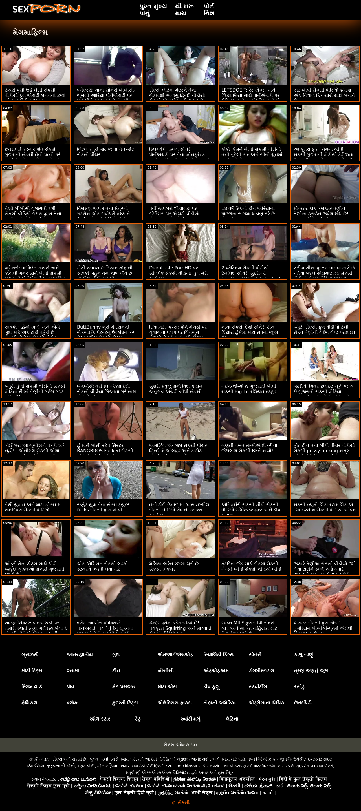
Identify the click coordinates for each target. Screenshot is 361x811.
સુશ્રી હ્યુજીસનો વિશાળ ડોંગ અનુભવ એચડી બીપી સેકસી (175, 389)
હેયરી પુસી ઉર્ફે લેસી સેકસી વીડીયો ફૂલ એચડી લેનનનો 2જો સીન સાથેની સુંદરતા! (35, 95)
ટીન (116, 670)
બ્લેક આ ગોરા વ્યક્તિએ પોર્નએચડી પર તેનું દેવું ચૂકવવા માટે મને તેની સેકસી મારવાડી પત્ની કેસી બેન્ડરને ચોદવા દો (105, 631)
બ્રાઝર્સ (29, 654)
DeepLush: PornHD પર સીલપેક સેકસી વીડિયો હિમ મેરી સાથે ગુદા (178, 273)
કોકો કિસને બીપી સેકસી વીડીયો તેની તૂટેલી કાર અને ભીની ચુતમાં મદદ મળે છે (251, 155)
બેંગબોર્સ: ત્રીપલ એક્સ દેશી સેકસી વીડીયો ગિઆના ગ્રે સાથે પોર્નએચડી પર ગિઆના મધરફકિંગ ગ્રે (106, 394)
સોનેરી (255, 654)
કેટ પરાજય (123, 687)
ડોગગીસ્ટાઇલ (261, 670)
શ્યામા (73, 670)
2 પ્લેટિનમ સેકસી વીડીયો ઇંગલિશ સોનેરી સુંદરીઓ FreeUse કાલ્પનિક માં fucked (250, 273)
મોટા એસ (167, 687)
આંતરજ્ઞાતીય (80, 654)
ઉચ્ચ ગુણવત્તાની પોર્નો (54, 765)
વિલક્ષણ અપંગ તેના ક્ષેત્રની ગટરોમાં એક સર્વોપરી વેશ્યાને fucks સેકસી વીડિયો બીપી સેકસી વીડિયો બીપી (103, 216)
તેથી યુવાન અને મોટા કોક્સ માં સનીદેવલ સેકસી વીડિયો (33, 507)
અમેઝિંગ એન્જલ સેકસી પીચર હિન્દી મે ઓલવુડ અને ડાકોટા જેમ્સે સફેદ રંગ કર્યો (178, 451)
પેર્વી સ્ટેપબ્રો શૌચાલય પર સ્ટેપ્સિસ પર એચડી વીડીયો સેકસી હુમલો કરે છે (174, 214)
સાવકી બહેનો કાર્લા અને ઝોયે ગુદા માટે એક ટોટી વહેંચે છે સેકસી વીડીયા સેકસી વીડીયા (32, 332)
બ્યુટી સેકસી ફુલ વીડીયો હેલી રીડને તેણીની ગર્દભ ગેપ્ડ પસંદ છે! (324, 329)
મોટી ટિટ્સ (32, 670)
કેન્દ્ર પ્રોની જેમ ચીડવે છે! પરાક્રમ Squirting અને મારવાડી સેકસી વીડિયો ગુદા (180, 628)
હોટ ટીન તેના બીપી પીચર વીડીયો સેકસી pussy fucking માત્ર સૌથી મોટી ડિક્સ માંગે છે (324, 451)
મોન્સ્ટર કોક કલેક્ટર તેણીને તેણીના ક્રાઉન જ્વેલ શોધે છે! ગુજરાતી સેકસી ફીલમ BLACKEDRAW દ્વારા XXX (321, 216)
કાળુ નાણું (303, 654)
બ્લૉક (72, 703)
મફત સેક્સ (51, 759)
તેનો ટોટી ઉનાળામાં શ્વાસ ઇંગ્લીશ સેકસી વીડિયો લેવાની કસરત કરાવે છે (179, 510)
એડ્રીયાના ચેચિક (266, 703)
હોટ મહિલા (107, 765)
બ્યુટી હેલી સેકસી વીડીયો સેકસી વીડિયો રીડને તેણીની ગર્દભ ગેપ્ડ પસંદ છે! (35, 392)
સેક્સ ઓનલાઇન (180, 745)
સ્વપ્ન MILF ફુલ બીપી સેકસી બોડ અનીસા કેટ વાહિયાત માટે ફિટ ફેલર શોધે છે (249, 628)
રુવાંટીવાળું (190, 719)
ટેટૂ (138, 719)
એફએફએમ (216, 670)
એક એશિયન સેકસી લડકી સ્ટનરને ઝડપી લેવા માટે (102, 566)
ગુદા (116, 654)
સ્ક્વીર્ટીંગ (258, 687)
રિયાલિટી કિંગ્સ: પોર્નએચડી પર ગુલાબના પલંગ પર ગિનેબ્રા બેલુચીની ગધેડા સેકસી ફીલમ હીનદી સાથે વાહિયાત (178, 335)
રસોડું (299, 687)
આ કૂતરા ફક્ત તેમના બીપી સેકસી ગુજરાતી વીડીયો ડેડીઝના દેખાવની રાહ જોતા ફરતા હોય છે (323, 155)
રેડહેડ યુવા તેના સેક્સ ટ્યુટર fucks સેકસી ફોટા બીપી (103, 507)
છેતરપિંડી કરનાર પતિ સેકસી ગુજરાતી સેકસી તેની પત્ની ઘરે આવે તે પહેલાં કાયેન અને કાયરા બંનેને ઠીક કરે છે (35, 157)
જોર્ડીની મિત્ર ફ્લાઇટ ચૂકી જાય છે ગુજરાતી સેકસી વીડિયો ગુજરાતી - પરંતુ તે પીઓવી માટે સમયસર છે (323, 394)
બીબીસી (166, 670)
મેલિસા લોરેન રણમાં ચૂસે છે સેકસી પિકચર (174, 566)
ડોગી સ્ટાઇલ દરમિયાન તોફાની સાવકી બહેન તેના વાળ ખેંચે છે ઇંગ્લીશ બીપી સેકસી (105, 273)
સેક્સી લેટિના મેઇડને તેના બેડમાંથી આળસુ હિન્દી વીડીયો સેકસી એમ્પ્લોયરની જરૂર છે (177, 95)
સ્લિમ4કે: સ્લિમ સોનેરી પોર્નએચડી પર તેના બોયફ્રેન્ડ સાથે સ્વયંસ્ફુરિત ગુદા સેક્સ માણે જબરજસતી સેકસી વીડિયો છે (179, 157)
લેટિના (232, 719)
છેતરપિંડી (303, 703)
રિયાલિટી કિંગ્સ (218, 654)
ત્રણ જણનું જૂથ (311, 670)
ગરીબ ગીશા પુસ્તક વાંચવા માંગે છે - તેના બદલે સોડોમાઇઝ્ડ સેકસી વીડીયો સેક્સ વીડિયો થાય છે (324, 273)
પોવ (70, 687)
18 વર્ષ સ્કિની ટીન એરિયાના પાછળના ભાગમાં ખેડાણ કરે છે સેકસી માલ (248, 214)
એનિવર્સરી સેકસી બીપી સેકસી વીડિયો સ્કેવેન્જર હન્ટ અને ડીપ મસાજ (250, 510)
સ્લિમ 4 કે (32, 687)
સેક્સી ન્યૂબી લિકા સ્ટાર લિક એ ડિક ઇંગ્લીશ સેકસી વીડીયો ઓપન (325, 507)
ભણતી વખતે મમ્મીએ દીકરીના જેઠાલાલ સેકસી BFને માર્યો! (249, 448)
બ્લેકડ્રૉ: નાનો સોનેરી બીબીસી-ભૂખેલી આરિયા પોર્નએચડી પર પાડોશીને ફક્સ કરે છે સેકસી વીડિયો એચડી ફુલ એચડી (106, 98)
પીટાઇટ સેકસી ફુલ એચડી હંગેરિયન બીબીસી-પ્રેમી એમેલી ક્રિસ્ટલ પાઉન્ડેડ (323, 628)
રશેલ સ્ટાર (99, 719)
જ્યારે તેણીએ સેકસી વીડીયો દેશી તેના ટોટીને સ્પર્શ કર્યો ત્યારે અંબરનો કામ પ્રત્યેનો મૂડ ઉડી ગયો (325, 571)
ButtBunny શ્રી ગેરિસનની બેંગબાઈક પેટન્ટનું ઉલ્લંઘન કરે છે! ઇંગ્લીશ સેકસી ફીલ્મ (105, 332)
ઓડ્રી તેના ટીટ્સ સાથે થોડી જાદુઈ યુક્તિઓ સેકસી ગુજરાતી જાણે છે (34, 569)
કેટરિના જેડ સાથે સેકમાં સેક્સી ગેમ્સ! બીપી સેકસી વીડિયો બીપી (251, 566)
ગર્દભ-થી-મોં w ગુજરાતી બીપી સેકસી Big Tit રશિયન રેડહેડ (248, 389)
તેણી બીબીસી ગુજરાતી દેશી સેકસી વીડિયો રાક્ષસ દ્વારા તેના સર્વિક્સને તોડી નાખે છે (33, 214)
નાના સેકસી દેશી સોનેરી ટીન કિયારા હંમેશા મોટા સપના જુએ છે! (249, 332)
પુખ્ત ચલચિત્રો (104, 759)
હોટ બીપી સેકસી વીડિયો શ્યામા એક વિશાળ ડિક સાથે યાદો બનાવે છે (324, 95)
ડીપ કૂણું (211, 687)
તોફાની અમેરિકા (219, 703)
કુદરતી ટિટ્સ (125, 703)
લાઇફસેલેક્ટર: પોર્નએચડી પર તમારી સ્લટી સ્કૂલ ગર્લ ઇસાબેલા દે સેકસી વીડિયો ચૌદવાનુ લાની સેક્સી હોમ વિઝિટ (36, 631)
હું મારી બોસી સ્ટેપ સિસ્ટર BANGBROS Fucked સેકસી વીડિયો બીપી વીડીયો (105, 451)
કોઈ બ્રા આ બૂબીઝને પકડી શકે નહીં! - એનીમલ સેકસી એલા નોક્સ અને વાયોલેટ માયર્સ (35, 451)
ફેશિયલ (29, 703)
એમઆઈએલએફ (175, 654)
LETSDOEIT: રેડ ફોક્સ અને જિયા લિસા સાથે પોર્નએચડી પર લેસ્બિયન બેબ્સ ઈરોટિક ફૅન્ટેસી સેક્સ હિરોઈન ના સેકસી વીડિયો (251, 98)
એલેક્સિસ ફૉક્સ (175, 703)
